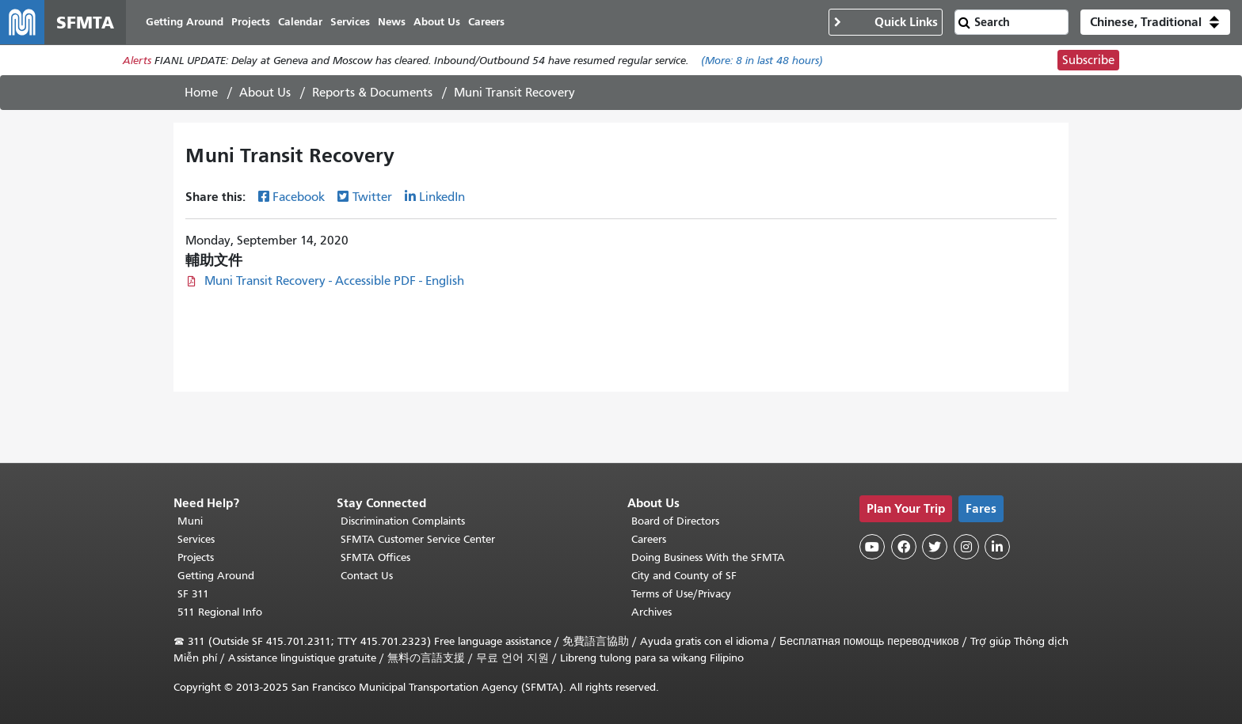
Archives (651, 612)
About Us (265, 92)
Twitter (372, 197)
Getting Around (215, 575)
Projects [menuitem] (250, 21)
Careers (648, 539)
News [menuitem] (392, 21)
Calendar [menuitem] (300, 21)
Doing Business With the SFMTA (708, 557)
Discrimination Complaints (403, 521)
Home (201, 92)
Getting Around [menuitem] (184, 21)
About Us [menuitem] (436, 21)
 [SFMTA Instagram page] (966, 546)
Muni (190, 521)
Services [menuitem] (350, 21)
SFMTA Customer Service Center (418, 539)
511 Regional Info (219, 612)
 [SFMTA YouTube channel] (872, 546)
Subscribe (1088, 60)
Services (196, 539)
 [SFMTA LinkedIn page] (997, 546)
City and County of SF (684, 575)
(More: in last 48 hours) (762, 60)
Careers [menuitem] (486, 21)
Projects (195, 557)
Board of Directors (675, 521)
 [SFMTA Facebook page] (903, 546)
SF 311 (193, 594)
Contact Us (367, 575)
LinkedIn (442, 197)
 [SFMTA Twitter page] (934, 546)
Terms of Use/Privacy (681, 594)
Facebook (298, 197)
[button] (1155, 22)
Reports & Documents (372, 92)
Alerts (137, 60)
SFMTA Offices (375, 557)
